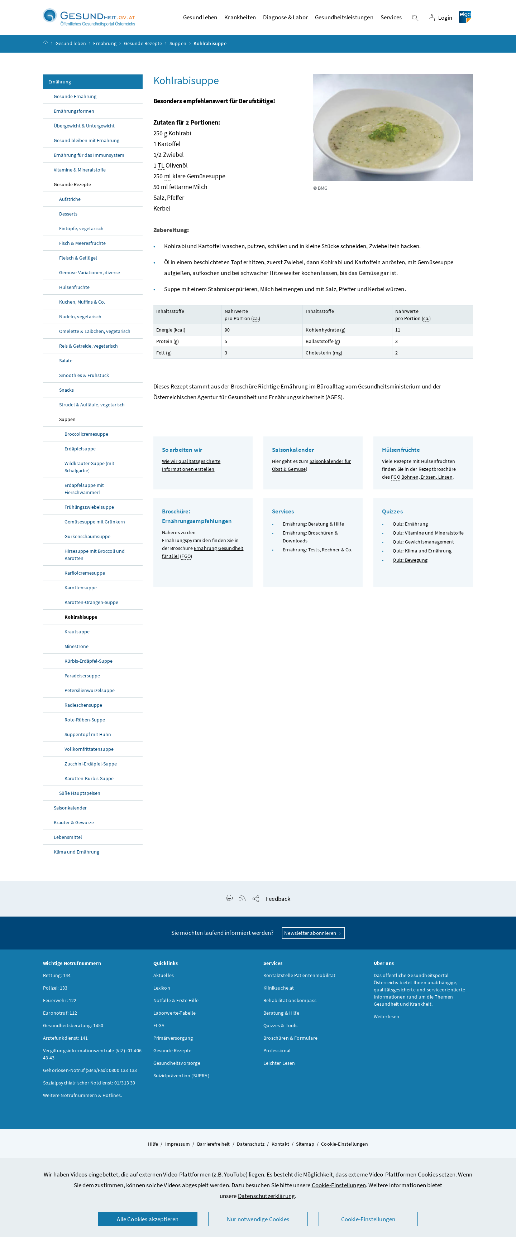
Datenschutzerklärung (266, 1196)
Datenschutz (250, 1148)
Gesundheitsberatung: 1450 (73, 1030)
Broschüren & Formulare (290, 1042)
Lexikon (161, 992)
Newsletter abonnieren (313, 937)
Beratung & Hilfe (281, 1017)
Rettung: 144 (57, 980)
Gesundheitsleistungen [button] (344, 20)
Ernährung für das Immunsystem (89, 159)
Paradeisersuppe (82, 680)
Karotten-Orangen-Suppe (91, 607)
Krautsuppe (77, 636)
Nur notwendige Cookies (258, 1219)
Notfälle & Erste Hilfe (176, 1005)
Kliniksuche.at (278, 992)
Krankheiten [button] (240, 20)
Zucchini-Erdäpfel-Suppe (90, 768)
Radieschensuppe (83, 709)
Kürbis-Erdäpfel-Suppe (88, 665)
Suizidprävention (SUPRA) (181, 1080)
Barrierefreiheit (213, 1148)
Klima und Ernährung (76, 856)
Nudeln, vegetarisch (80, 321)
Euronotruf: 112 (60, 1017)
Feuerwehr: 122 (59, 1005)
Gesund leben (71, 48)
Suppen (177, 48)
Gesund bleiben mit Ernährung (86, 145)
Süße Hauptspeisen (79, 797)
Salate (65, 365)
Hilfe (153, 1148)
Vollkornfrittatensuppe (89, 753)
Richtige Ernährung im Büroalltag (301, 391)
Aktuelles (163, 980)
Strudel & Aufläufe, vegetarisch (92, 409)
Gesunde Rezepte (143, 48)
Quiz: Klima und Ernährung (422, 555)
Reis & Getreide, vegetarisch (88, 350)
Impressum (177, 1148)
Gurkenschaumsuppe (87, 541)
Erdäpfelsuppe (80, 453)
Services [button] (391, 20)
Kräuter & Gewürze (74, 827)
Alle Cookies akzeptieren (147, 1219)
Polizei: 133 (55, 992)
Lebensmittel (68, 842)
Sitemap (305, 1148)
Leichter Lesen (279, 1067)
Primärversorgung (173, 1042)
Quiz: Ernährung (410, 528)
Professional (277, 1055)
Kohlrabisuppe (80, 621)
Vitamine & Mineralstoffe (80, 174)
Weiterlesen (387, 1021)
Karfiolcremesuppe (84, 577)
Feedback (278, 903)
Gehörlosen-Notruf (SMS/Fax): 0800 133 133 (90, 1075)
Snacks (66, 394)
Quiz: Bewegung (410, 564)
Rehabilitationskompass (289, 1005)
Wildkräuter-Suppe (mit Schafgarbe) (89, 471)
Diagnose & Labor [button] (285, 20)
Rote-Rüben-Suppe (84, 724)
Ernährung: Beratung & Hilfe (313, 528)
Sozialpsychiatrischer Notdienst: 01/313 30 (89, 1087)
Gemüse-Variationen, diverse (89, 277)
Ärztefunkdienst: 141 (65, 1042)
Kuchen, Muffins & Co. (82, 306)
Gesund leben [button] (200, 20)
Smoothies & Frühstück (84, 380)
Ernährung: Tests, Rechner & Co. (317, 554)
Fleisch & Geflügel (78, 262)
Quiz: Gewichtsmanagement (423, 546)
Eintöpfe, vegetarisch (81, 233)
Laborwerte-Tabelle (174, 1017)
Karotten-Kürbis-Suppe (89, 783)
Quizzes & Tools (280, 1030)
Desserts (68, 218)
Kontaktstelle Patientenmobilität (299, 980)
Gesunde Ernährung (75, 101)
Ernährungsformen (74, 115)
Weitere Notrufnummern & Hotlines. (82, 1100)
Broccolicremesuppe (86, 438)
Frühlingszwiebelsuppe (89, 511)
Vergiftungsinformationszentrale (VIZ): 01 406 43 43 (92, 1059)
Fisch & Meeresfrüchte (82, 248)
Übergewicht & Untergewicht (84, 130)
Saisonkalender (70, 812)
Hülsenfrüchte (74, 292)
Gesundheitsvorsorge (176, 1067)
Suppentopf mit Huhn (87, 739)
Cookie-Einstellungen (339, 1185)
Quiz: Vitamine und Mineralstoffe (428, 537)
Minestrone (76, 651)
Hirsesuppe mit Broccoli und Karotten (94, 559)
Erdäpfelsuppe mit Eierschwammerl (84, 493)
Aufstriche (70, 203)
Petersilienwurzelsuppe (89, 695)
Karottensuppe (80, 592)
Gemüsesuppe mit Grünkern (94, 526)
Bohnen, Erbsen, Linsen (427, 481)
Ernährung (104, 48)
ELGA (159, 1030)
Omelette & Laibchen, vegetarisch (94, 336)
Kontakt (280, 1148)
